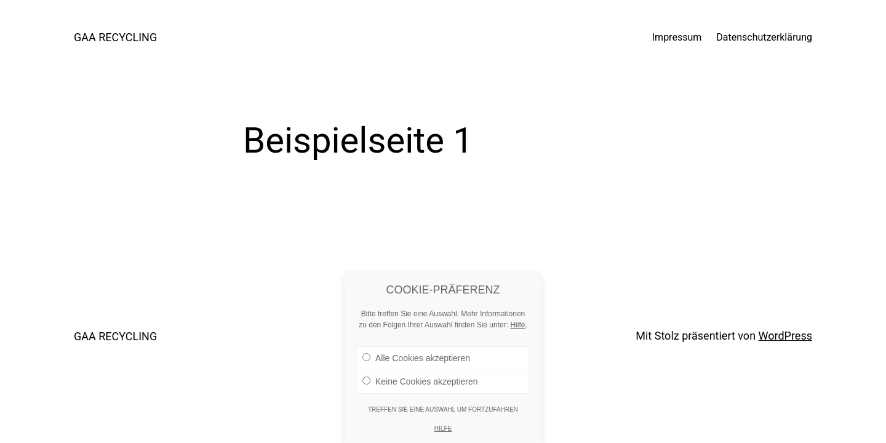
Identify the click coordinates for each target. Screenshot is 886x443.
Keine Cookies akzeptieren (420, 389)
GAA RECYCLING (115, 37)
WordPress (785, 335)
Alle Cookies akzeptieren (416, 365)
